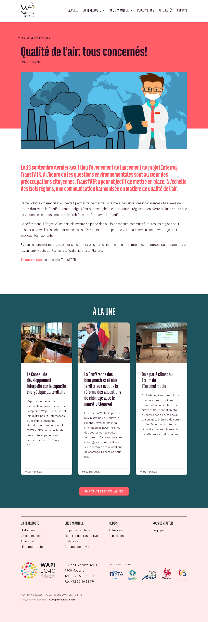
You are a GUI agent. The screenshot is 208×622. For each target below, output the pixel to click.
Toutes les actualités (35, 37)
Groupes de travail (77, 547)
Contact (182, 10)
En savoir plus (32, 260)
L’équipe (158, 530)
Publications (145, 10)
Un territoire (92, 10)
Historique (28, 530)
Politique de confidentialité (64, 594)
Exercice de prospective (81, 536)
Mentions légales (32, 594)
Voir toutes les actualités (104, 491)
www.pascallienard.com (62, 599)
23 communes (31, 536)
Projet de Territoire (77, 530)
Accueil (73, 10)
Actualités (166, 10)
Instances (71, 541)
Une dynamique (119, 10)
